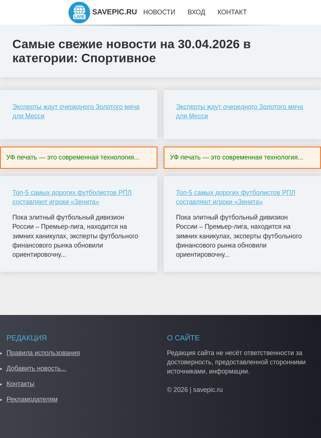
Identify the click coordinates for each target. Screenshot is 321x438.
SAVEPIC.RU (102, 12)
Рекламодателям (31, 399)
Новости (159, 12)
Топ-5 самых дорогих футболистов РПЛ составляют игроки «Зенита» (72, 197)
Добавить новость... (36, 368)
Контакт (232, 12)
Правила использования (43, 353)
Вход (196, 12)
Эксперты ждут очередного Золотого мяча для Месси (76, 111)
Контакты (20, 384)
